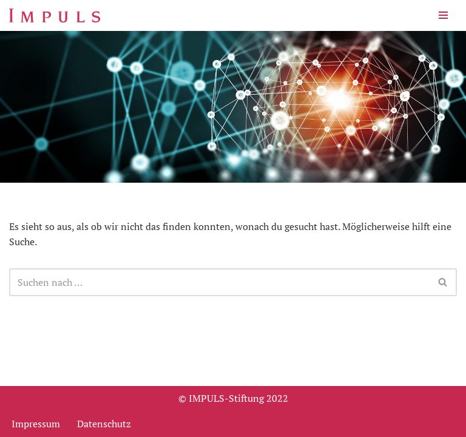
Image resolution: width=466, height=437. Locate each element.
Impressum (36, 423)
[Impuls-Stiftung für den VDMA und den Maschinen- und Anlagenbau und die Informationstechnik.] (54, 15)
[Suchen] (219, 282)
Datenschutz (104, 423)
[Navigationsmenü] (443, 15)
